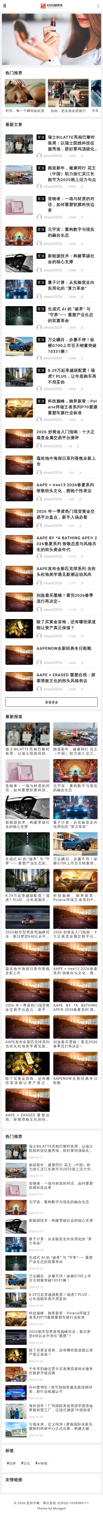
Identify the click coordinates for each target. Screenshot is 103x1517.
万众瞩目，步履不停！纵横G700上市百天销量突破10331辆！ (72, 345)
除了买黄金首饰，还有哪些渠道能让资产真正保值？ (66, 625)
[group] (51, 39)
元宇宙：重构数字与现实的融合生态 (71, 232)
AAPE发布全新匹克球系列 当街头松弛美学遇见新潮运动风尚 (66, 571)
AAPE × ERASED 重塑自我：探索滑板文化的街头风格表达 (66, 678)
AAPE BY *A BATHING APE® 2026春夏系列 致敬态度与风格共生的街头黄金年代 (67, 544)
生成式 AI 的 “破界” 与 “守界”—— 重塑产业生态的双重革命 (70, 315)
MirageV (59, 1508)
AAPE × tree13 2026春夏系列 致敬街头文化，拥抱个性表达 (65, 488)
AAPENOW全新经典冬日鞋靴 (64, 648)
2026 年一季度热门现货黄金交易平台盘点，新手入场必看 (66, 514)
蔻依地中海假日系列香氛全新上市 (66, 461)
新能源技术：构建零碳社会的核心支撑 (71, 259)
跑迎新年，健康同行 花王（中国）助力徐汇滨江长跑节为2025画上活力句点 (72, 174)
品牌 (11, 1463)
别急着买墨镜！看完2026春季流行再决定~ (65, 598)
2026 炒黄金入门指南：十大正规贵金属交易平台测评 (66, 435)
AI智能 (41, 1463)
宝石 (25, 1463)
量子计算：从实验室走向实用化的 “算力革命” (71, 285)
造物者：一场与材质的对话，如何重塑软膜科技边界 (71, 204)
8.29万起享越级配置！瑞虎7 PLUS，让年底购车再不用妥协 (72, 376)
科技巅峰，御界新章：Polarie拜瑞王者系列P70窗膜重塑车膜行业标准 (72, 407)
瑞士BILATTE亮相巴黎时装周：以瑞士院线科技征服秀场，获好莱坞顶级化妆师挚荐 (71, 143)
